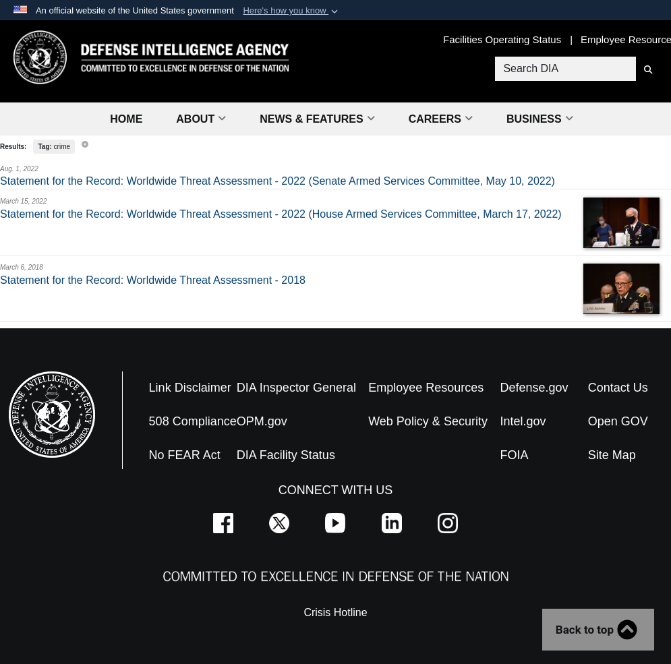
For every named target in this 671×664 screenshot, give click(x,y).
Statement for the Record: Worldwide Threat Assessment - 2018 (152, 280)
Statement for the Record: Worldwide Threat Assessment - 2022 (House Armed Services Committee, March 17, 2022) (281, 214)
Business (539, 119)
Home (126, 119)
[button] (292, 11)
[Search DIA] (565, 69)
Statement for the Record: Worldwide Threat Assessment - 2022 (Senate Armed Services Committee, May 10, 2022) (277, 181)
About (201, 119)
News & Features (317, 119)
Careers (441, 119)
